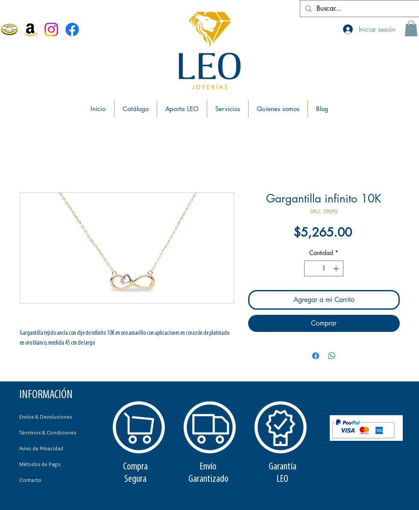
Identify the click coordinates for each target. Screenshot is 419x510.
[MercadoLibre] (9, 29)
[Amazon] (30, 29)
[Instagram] (51, 29)
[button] (411, 28)
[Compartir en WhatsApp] (332, 356)
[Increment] (336, 268)
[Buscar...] (358, 8)
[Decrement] (310, 268)
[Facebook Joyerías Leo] (72, 29)
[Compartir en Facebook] (316, 356)
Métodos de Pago (40, 463)
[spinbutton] (323, 268)
